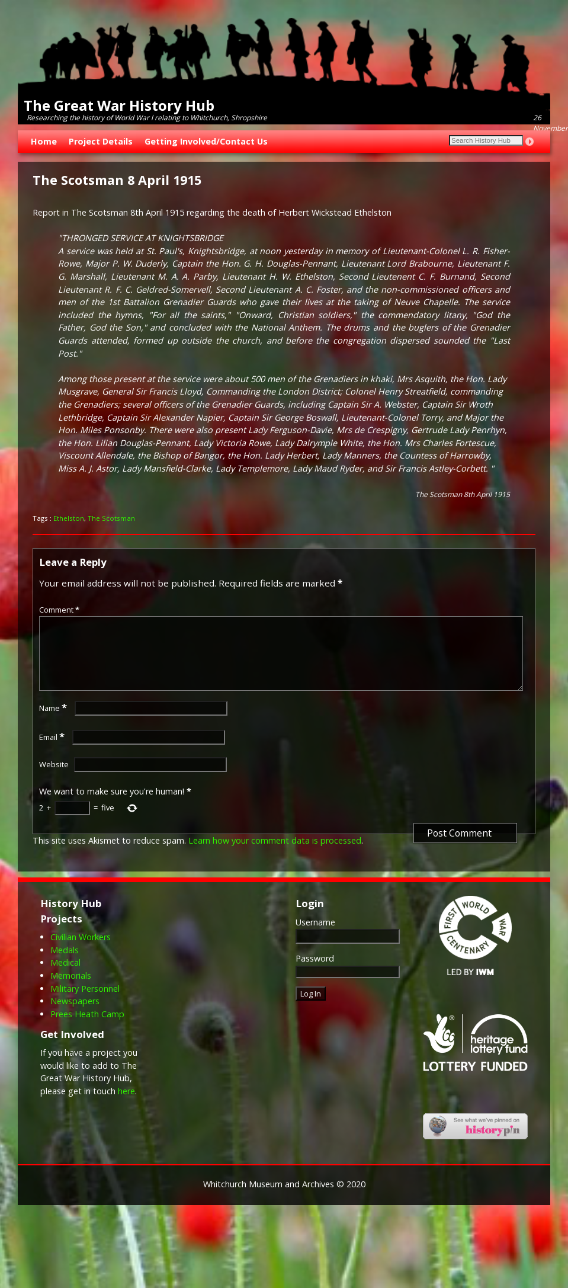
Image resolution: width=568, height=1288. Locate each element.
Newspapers (75, 1015)
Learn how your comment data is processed (274, 854)
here (126, 1105)
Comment (60, 609)
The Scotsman (111, 518)
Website (54, 778)
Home (44, 141)
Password (315, 972)
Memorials (70, 989)
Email (53, 751)
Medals (64, 964)
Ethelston (68, 518)
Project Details (101, 141)
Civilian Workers (80, 951)
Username (315, 936)
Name (54, 722)
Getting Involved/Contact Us (206, 141)
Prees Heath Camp (87, 1028)
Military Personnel (85, 1002)
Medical (65, 976)
